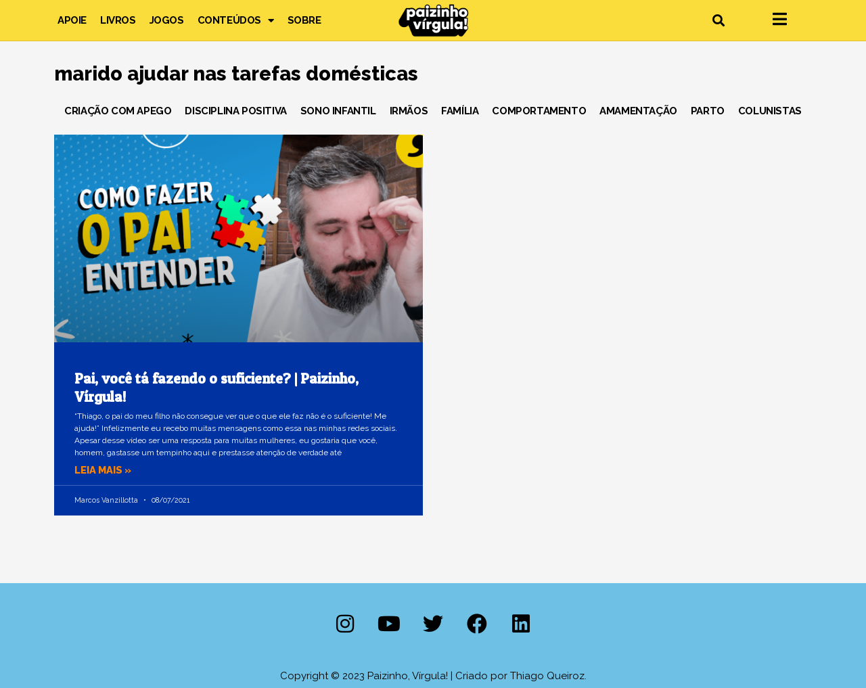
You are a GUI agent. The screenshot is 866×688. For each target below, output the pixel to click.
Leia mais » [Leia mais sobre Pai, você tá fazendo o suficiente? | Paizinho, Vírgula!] (104, 470)
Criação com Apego (117, 111)
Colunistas (770, 111)
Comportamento (539, 111)
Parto (708, 111)
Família (459, 111)
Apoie (72, 20)
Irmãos (409, 111)
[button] (718, 20)
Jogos (167, 20)
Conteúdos (236, 20)
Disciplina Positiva (235, 111)
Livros (118, 20)
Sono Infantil (338, 111)
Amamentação (638, 111)
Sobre (304, 20)
